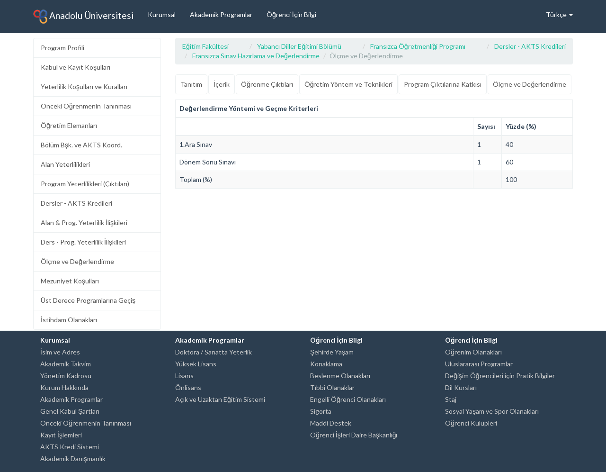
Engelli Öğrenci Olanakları (348, 399)
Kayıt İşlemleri (61, 435)
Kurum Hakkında (64, 387)
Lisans (184, 376)
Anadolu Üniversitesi (83, 16)
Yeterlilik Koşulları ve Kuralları (84, 86)
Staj (450, 399)
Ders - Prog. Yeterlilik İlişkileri (83, 242)
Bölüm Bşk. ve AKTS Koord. (81, 145)
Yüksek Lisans (195, 364)
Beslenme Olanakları (340, 376)
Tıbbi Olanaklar (332, 387)
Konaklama (326, 364)
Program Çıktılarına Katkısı (442, 84)
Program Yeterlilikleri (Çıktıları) (85, 184)
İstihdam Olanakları (69, 320)
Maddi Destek (330, 423)
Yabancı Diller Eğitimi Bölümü (299, 46)
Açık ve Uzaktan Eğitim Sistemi (220, 399)
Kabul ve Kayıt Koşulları (75, 67)
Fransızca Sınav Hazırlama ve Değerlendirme (256, 56)
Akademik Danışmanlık (73, 458)
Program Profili (62, 48)
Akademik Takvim (65, 364)
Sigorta (320, 411)
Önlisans (188, 387)
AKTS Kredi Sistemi (69, 447)
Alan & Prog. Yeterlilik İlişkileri (84, 222)
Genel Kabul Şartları (69, 411)
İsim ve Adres (60, 352)
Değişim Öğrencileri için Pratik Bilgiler (500, 376)
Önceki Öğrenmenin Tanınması (86, 106)
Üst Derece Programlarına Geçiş (88, 300)
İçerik (222, 84)
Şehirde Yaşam (332, 352)
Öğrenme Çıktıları (267, 84)
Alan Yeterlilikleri (65, 164)
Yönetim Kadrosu (65, 376)
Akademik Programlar (221, 14)
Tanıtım (191, 84)
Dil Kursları (461, 387)
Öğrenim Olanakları (473, 352)
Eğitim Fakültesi (205, 46)
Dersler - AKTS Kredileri (76, 203)
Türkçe (559, 14)
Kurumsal (162, 14)
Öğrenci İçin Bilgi (291, 14)
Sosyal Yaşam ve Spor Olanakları (492, 411)
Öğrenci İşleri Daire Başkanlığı (353, 435)
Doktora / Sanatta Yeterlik (213, 352)
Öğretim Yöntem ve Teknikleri (348, 84)
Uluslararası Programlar (479, 364)
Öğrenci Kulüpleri (471, 423)
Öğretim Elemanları (69, 125)
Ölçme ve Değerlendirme (77, 261)
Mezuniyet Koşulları (70, 281)
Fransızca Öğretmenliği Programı (418, 46)
